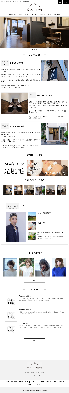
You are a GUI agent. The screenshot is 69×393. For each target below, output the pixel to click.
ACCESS (34, 15)
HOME (7, 382)
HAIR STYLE (41, 382)
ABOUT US (12, 15)
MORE (34, 281)
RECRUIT (57, 15)
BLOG (39, 385)
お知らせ (23, 323)
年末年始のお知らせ (25, 296)
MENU (20, 15)
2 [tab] (34, 49)
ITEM (49, 15)
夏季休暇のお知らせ (25, 310)
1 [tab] (32, 49)
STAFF (27, 15)
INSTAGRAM (31, 385)
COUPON (42, 15)
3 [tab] (36, 49)
